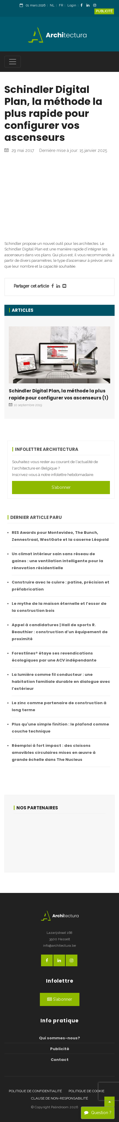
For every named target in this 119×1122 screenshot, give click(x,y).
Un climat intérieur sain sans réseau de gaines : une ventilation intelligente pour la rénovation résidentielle (57, 561)
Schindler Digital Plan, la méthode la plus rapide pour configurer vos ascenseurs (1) (58, 394)
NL (52, 5)
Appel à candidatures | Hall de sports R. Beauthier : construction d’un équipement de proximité (60, 632)
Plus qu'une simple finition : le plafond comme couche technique (60, 727)
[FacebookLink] (83, 5)
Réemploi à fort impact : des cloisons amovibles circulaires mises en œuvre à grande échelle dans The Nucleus (54, 752)
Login (71, 5)
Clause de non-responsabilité (59, 1098)
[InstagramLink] (96, 5)
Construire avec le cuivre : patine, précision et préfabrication (60, 585)
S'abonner (61, 487)
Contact (60, 1059)
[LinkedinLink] (89, 5)
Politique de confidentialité (35, 1091)
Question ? (97, 1112)
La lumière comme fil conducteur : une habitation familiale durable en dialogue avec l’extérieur (61, 681)
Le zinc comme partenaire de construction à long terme (59, 706)
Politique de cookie (86, 1091)
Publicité (104, 11)
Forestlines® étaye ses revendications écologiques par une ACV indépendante (54, 656)
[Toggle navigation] (12, 61)
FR (61, 5)
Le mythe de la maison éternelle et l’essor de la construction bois (59, 607)
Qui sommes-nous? (59, 1038)
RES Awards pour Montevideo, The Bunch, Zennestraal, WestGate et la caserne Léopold (60, 536)
